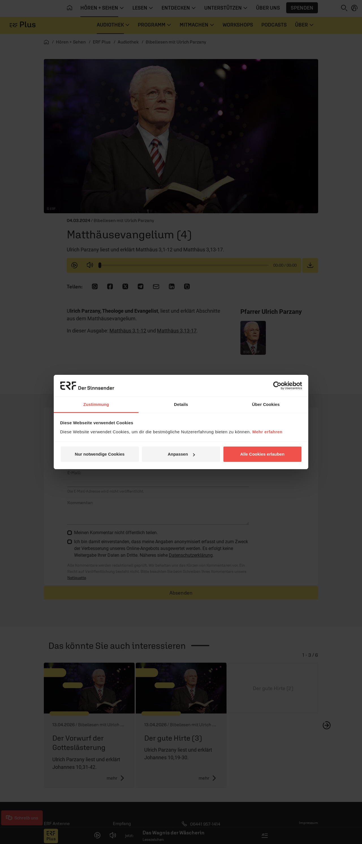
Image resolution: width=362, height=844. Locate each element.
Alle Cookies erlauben (262, 454)
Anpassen (181, 454)
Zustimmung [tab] (96, 404)
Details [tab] (181, 404)
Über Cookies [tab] (266, 404)
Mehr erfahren (267, 431)
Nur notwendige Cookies (100, 454)
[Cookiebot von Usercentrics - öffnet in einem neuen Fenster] (277, 385)
